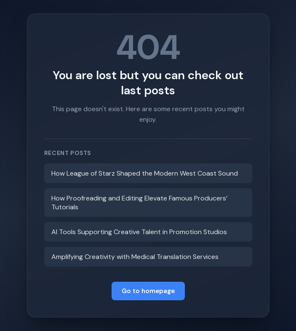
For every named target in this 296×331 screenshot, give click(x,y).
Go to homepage (148, 291)
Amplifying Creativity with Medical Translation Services (135, 256)
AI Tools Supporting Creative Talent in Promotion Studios (139, 231)
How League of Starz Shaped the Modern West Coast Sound (144, 173)
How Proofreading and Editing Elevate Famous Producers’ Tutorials (139, 202)
